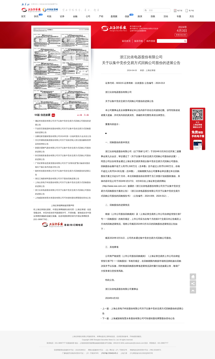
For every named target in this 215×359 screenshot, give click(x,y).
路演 (140, 16)
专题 (179, 16)
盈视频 (114, 16)
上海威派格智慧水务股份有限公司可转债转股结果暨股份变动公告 (63, 198)
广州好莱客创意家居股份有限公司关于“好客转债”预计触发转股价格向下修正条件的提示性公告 (62, 165)
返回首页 (126, 41)
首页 (23, 16)
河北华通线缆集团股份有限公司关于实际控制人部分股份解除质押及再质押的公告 (63, 142)
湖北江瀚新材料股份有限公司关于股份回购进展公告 (57, 178)
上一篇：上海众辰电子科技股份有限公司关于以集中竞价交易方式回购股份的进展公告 (142, 311)
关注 (191, 16)
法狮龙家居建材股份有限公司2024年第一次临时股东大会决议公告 (63, 136)
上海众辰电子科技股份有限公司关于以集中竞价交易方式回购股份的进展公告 (63, 184)
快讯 (36, 16)
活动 (166, 16)
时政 (49, 16)
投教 (153, 16)
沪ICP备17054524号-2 (109, 353)
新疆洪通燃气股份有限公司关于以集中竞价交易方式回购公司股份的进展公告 (63, 150)
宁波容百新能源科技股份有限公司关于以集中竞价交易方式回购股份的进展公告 (63, 130)
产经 (101, 16)
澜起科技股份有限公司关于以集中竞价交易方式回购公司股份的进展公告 (63, 123)
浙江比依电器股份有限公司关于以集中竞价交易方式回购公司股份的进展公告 (63, 192)
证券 (62, 16)
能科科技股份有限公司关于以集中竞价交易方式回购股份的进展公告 (63, 173)
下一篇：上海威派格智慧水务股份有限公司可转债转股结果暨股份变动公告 (138, 318)
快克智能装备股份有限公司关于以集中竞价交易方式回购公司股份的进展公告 (63, 157)
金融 (75, 16)
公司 (88, 16)
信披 (127, 16)
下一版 (86, 115)
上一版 (79, 115)
